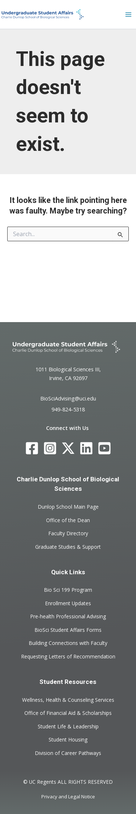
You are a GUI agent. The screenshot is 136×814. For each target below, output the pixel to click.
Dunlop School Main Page (68, 506)
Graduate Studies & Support (68, 546)
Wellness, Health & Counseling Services (68, 699)
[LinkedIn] (86, 448)
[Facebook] (32, 448)
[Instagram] (50, 448)
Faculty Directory (68, 533)
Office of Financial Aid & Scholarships (68, 712)
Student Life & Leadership (68, 726)
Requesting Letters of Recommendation (68, 656)
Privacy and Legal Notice (68, 796)
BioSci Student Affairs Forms (68, 629)
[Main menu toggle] (128, 14)
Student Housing (68, 739)
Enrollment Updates (68, 603)
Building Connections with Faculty (68, 642)
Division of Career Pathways (68, 752)
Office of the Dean (68, 519)
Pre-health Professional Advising (68, 616)
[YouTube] (104, 448)
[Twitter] (68, 448)
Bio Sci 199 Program (68, 589)
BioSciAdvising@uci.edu (68, 398)
